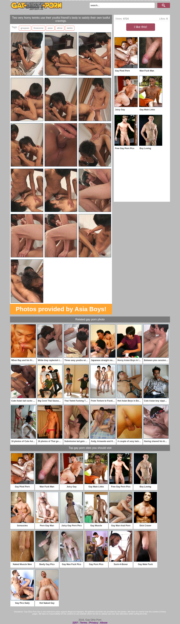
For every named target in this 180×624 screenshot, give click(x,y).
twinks (70, 28)
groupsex (25, 28)
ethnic (60, 28)
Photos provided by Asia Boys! (61, 309)
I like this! (140, 27)
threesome (39, 28)
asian (50, 28)
